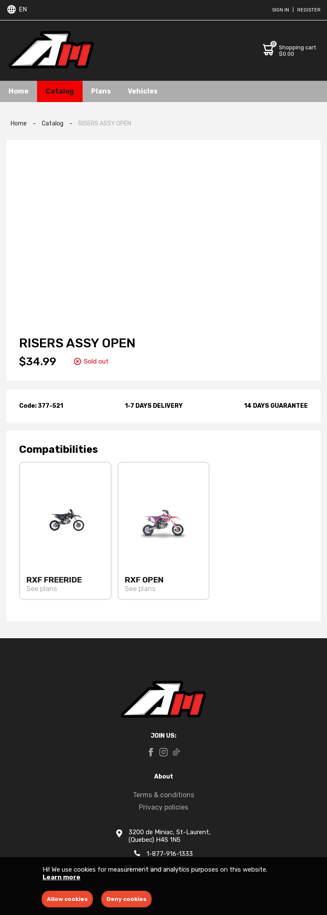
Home (19, 91)
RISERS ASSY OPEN (104, 123)
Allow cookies (67, 899)
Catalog (60, 91)
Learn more (61, 877)
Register (309, 10)
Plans (101, 91)
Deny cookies (126, 899)
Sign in (280, 10)
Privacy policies (163, 807)
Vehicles (143, 91)
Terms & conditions (163, 795)
